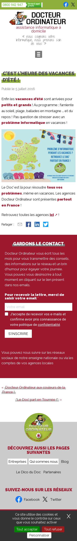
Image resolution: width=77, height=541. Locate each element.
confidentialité (49, 325)
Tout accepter (27, 529)
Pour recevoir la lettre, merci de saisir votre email (34, 296)
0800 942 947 (13, 5)
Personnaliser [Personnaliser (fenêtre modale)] (39, 535)
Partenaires (52, 472)
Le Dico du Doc (28, 472)
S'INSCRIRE (18, 334)
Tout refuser (53, 529)
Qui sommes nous (44, 461)
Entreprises (17, 461)
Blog (65, 461)
